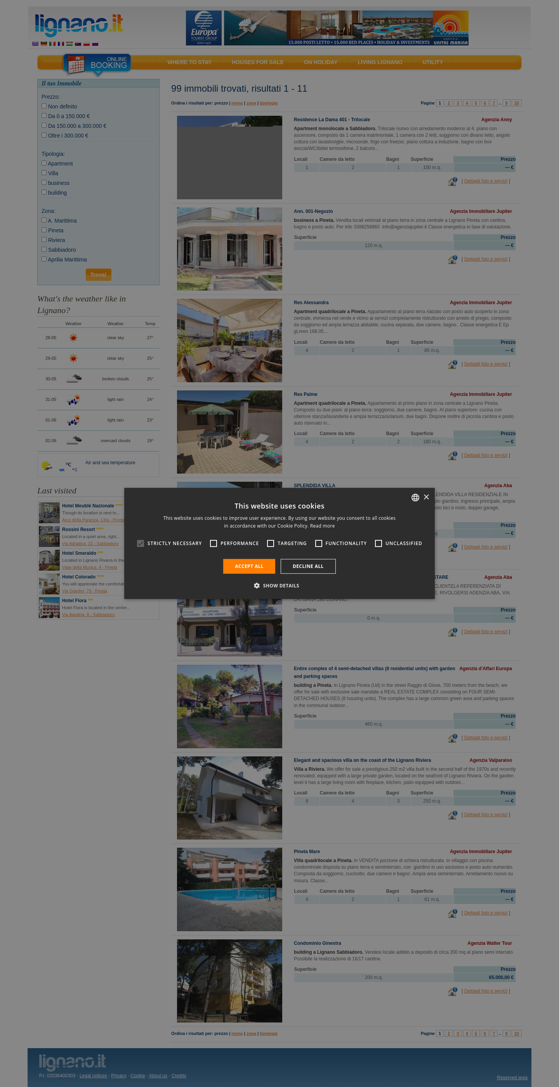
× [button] (426, 497)
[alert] (279, 543)
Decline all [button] (308, 566)
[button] (279, 585)
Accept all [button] (249, 566)
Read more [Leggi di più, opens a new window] (322, 526)
